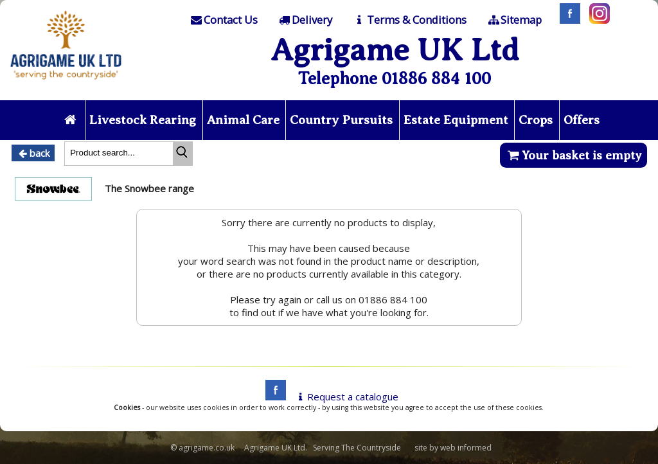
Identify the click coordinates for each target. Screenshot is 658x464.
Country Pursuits (341, 120)
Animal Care (243, 120)
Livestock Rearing (142, 120)
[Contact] (223, 19)
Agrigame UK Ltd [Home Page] (395, 49)
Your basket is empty (573, 155)
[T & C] (409, 19)
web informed (466, 447)
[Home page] (66, 82)
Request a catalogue (346, 396)
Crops (536, 120)
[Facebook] (566, 19)
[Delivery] (305, 19)
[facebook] (272, 396)
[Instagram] (596, 19)
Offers (582, 120)
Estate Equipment (456, 120)
